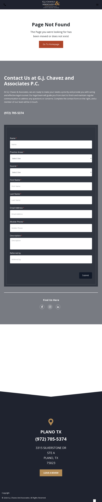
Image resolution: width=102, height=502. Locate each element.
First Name (15, 180)
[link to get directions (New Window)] (50, 432)
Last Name (15, 194)
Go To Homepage (51, 44)
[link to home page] (51, 4)
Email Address (16, 207)
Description (15, 235)
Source (13, 166)
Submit (85, 275)
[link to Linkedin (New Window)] (58, 306)
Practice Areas (16, 152)
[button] (97, 5)
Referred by (15, 253)
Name (12, 138)
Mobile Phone (16, 221)
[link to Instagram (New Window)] (50, 306)
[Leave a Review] (51, 472)
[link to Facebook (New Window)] (42, 306)
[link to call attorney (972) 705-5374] (4, 5)
